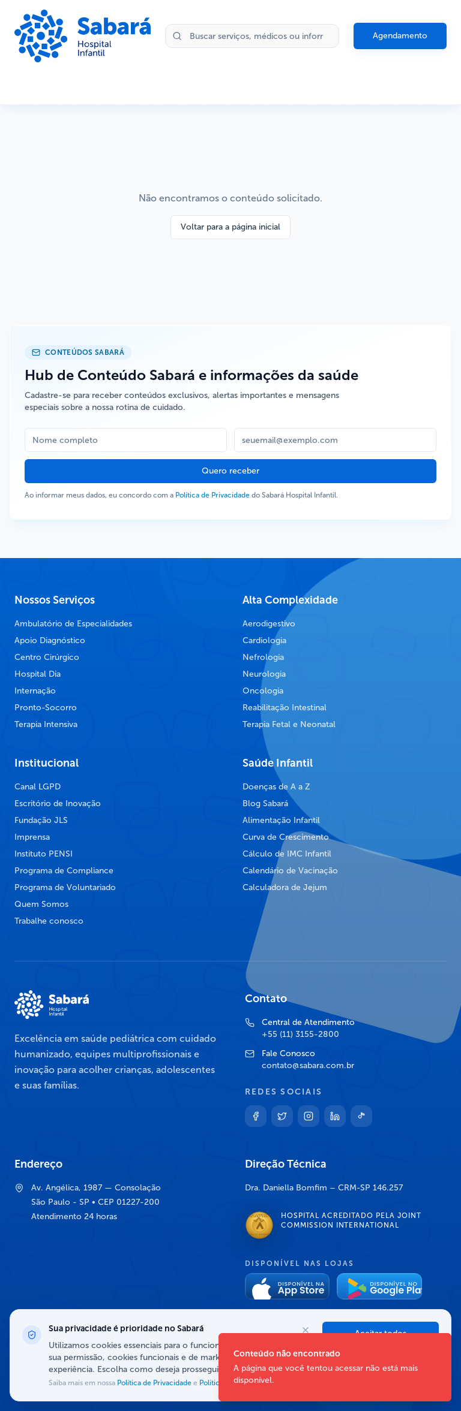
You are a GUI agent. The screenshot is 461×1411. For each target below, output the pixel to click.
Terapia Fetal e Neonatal (289, 724)
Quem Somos (41, 904)
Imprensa (32, 837)
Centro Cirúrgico (46, 657)
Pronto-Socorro (45, 708)
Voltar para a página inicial (230, 227)
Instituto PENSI (43, 854)
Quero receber (230, 471)
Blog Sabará (265, 803)
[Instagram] (308, 1116)
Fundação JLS (41, 820)
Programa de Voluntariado (65, 887)
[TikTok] (361, 1116)
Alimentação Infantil (281, 820)
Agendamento (400, 36)
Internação (35, 691)
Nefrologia (263, 657)
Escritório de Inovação (57, 803)
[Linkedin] (335, 1116)
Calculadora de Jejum (285, 887)
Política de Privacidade (212, 495)
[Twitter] (282, 1116)
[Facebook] (256, 1116)
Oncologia (263, 691)
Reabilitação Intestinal (285, 708)
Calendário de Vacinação (290, 871)
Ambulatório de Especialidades (73, 624)
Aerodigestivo (269, 624)
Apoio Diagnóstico (49, 640)
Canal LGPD (37, 787)
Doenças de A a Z (276, 787)
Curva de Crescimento (286, 837)
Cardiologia (264, 640)
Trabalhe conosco (48, 921)
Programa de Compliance (63, 871)
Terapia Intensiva (45, 724)
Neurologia (264, 674)
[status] (334, 1367)
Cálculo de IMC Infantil (287, 854)
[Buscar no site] (252, 36)
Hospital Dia (37, 674)
